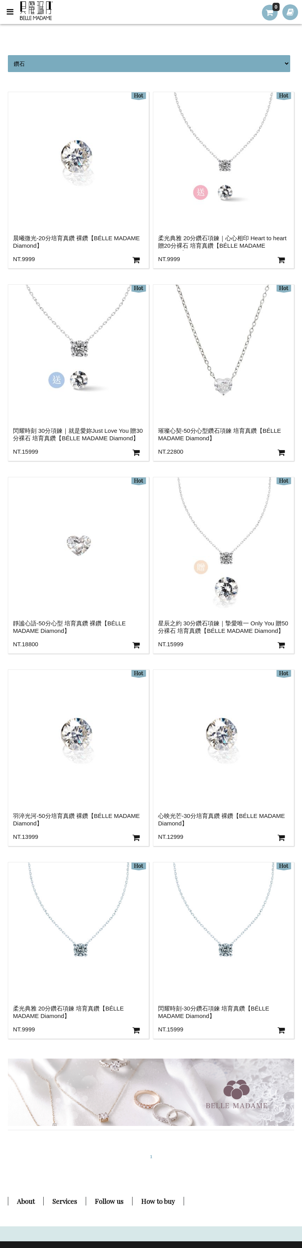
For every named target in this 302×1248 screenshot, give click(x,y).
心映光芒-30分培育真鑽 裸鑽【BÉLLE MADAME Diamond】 (221, 819)
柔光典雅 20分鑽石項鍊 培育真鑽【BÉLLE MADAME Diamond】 (68, 1012)
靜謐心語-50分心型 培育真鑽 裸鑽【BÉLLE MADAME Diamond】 (69, 627)
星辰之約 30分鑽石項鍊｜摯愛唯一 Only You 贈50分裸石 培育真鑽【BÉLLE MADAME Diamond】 (223, 627)
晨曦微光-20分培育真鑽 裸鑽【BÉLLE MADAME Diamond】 (76, 242)
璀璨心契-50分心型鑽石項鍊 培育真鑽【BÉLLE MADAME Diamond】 (219, 434)
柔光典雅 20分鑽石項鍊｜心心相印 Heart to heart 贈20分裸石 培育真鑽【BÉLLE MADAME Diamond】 (222, 242)
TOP (279, 1202)
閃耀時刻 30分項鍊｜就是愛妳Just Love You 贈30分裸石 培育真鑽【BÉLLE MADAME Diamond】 (78, 434)
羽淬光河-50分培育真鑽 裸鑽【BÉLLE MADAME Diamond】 (76, 819)
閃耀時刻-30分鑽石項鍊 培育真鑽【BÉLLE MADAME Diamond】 (213, 1012)
